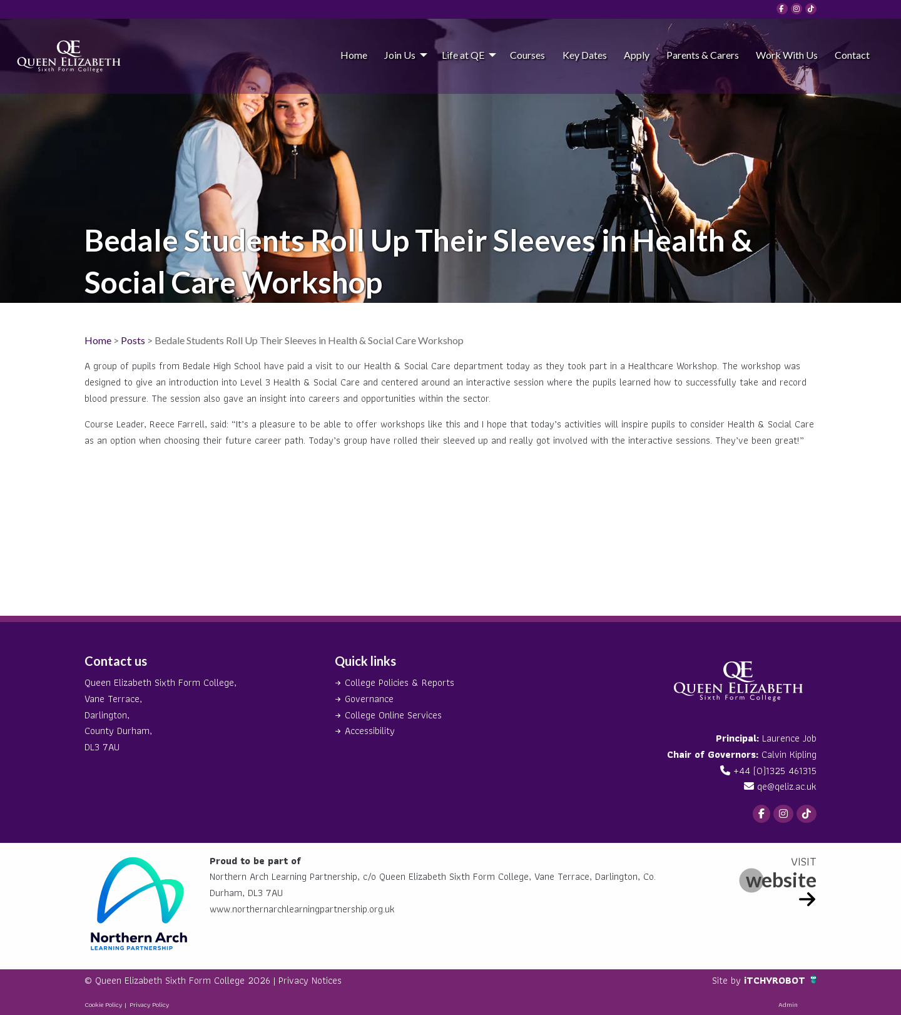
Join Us (399, 55)
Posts (133, 340)
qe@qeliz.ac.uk (787, 786)
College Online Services (393, 715)
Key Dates (584, 55)
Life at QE (463, 55)
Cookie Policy (103, 1004)
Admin (788, 1004)
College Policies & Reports (399, 682)
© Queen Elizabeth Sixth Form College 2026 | (181, 980)
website (781, 879)
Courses (527, 55)
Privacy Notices (310, 980)
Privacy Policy (149, 1004)
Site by (728, 980)
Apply (636, 55)
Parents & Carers (702, 55)
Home (353, 55)
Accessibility (370, 730)
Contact (852, 55)
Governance (369, 698)
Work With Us (787, 55)
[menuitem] (353, 54)
